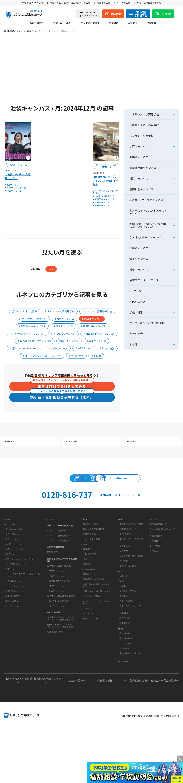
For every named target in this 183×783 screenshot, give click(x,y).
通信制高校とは (126, 686)
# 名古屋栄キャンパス (63, 333)
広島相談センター (55, 666)
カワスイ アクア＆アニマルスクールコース (22, 615)
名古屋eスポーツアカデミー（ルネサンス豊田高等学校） (61, 652)
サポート (123, 618)
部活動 (122, 628)
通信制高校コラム (128, 681)
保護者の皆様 (89, 569)
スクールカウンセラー (130, 643)
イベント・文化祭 (128, 633)
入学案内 (132, 23)
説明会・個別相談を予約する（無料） (62, 397)
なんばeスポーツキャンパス (146, 237)
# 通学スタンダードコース (24, 348)
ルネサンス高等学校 (141, 136)
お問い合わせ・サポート (95, 615)
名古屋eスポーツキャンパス (146, 200)
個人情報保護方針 (158, 559)
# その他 (96, 355)
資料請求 (124, 488)
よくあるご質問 (92, 445)
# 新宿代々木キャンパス (104, 199)
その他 (133, 344)
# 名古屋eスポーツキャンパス (26, 333)
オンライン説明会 (91, 644)
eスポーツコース (139, 291)
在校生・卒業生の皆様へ (165, 735)
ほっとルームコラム (129, 691)
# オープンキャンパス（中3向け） (105, 192)
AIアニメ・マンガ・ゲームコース (21, 599)
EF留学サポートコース (16, 631)
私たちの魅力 (37, 23)
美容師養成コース (13, 621)
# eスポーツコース (14, 184)
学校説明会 (136, 333)
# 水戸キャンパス (101, 202)
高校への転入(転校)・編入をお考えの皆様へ (71, 2)
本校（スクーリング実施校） (61, 559)
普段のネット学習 (14, 569)
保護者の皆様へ (104, 2)
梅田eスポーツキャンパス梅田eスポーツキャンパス (148, 225)
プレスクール (89, 661)
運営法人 (153, 587)
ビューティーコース (14, 626)
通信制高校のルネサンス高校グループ (22, 31)
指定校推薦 (124, 660)
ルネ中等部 (154, 582)
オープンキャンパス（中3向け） (148, 323)
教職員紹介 (124, 665)
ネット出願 (124, 582)
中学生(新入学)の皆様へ (33, 2)
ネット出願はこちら (91, 504)
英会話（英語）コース (16, 636)
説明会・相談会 (59, 488)
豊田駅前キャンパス (141, 189)
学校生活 (151, 23)
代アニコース (11, 609)
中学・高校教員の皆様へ (149, 2)
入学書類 (123, 597)
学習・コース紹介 (62, 23)
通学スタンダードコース (144, 280)
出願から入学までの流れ (131, 559)
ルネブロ (50, 31)
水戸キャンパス (138, 146)
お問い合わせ (155, 572)
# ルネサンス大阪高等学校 (60, 311)
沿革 (85, 601)
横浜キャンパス (138, 178)
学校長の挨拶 (89, 596)
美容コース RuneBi (14, 589)
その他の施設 (53, 646)
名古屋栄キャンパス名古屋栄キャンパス (148, 212)
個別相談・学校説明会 (93, 627)
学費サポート (125, 587)
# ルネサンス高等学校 (15, 187)
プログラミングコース (16, 604)
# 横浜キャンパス (63, 326)
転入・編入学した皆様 (93, 564)
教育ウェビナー (90, 666)
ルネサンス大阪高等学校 (144, 114)
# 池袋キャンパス (13, 190)
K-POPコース (137, 301)
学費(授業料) (125, 569)
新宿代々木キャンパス (142, 168)
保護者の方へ (31, 445)
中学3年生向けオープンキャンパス (97, 633)
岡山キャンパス (138, 248)
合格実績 (123, 655)
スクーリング (11, 574)
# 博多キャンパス (96, 341)
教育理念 (87, 591)
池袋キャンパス (138, 157)
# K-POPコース (83, 348)
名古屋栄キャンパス (58, 635)
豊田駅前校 (52, 586)
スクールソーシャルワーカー (131, 649)
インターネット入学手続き (131, 576)
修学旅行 (123, 638)
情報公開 (87, 606)
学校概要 (86, 584)
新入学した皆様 (90, 559)
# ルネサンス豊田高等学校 (97, 311)
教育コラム (124, 675)
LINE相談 (87, 656)
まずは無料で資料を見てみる (62, 385)
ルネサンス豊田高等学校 (144, 125)
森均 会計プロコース (16, 641)
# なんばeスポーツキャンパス (34, 341)
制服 (121, 623)
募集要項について (128, 564)
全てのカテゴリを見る (24, 311)
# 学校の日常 (107, 348)
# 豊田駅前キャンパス (93, 326)
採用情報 (153, 577)
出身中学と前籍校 (128, 602)
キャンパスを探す (90, 23)
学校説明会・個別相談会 (131, 592)
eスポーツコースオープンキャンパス (98, 650)
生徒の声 (113, 23)
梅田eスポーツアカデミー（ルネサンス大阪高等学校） (61, 660)
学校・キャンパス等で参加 (96, 639)
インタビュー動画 (91, 574)
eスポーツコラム (127, 696)
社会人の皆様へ (124, 2)
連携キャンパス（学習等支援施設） (62, 594)
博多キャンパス (138, 259)
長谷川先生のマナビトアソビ (131, 702)
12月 (51, 269)
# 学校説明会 (76, 355)
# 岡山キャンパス (69, 341)
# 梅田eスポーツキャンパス (98, 333)
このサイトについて (159, 553)
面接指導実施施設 (55, 581)
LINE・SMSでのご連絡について (162, 566)
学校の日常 (136, 312)
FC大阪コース (11, 646)
